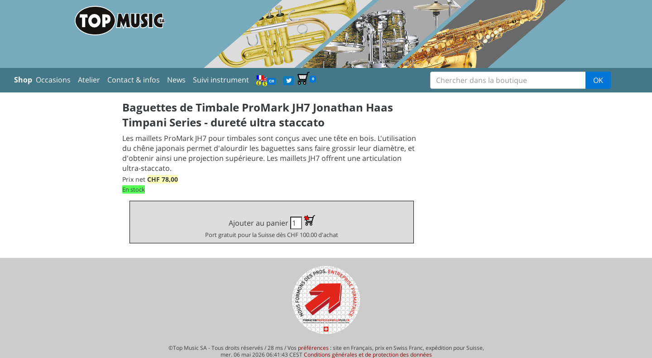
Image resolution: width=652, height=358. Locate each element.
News (176, 80)
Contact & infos (133, 80)
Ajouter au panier (271, 227)
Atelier (89, 80)
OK (598, 80)
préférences (313, 347)
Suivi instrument (221, 80)
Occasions (53, 80)
